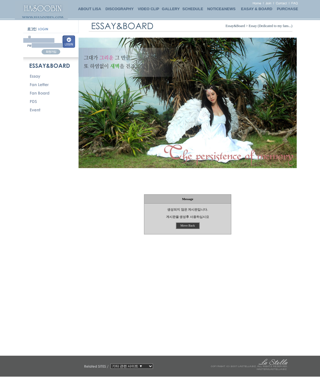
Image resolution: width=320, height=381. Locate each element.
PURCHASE (287, 9)
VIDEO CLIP (148, 9)
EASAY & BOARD (257, 9)
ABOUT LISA (89, 9)
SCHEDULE (192, 9)
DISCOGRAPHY (120, 9)
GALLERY (171, 9)
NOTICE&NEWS (221, 9)
